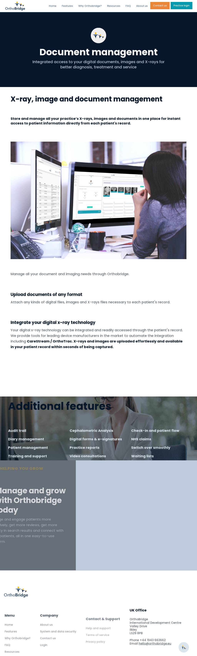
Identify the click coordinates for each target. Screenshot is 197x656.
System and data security (58, 637)
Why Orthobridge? (90, 6)
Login (43, 651)
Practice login (181, 5)
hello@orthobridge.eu (155, 644)
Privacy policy (95, 650)
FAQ (128, 6)
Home (52, 6)
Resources (113, 6)
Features (67, 6)
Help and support (98, 636)
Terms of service (97, 643)
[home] (23, 6)
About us (142, 6)
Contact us (160, 5)
